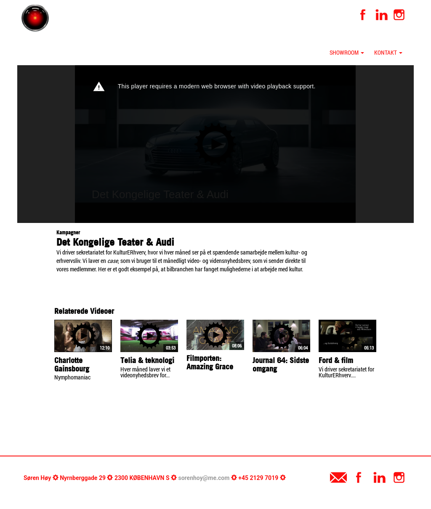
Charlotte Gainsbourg (71, 364)
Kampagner (68, 232)
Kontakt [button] (388, 52)
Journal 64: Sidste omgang (281, 364)
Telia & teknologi (147, 360)
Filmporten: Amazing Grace (209, 362)
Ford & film (336, 360)
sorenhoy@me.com (204, 478)
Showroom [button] (347, 52)
